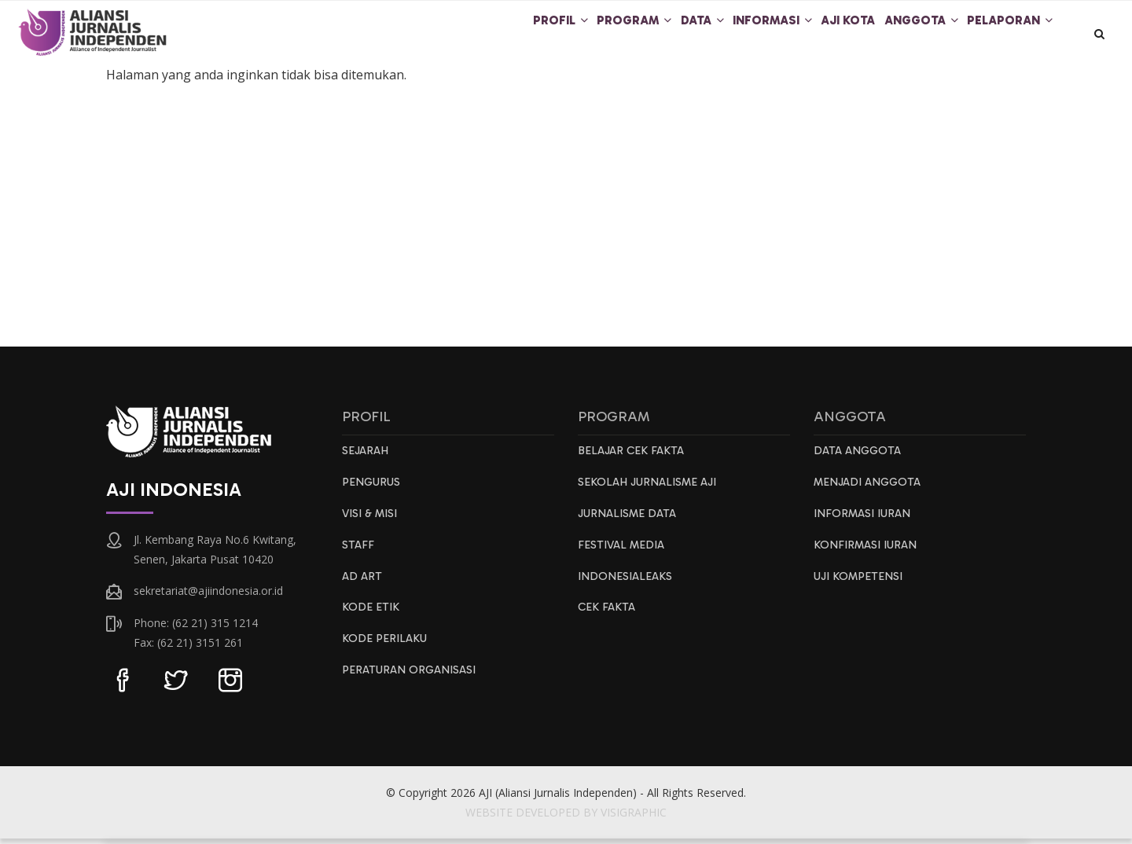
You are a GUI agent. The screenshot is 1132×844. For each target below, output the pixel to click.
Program (572, 35)
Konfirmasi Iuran (867, 553)
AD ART (362, 585)
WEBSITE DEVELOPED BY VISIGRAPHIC (566, 817)
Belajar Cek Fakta (632, 457)
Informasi (734, 35)
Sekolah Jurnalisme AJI (651, 489)
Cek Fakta (607, 618)
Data (652, 35)
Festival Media (623, 553)
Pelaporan (1006, 35)
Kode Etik (371, 618)
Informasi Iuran (864, 521)
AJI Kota (821, 35)
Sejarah (366, 457)
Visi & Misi (372, 521)
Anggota (907, 35)
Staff (359, 553)
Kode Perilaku (385, 650)
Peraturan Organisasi (411, 682)
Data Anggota (859, 457)
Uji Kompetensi (861, 585)
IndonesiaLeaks (626, 585)
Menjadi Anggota (870, 489)
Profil (487, 35)
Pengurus (372, 489)
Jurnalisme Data (629, 521)
